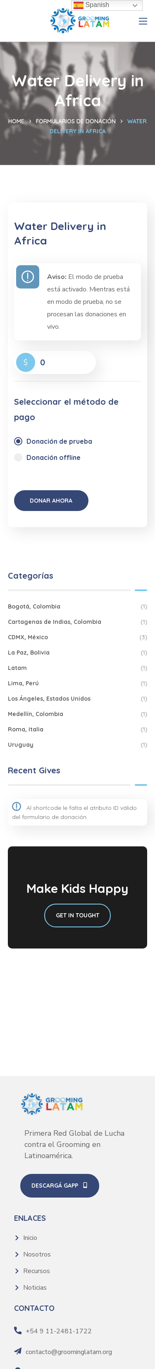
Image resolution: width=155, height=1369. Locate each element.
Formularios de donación (76, 121)
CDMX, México (78, 637)
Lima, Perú (78, 683)
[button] (59, 1186)
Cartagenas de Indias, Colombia (78, 622)
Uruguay (78, 745)
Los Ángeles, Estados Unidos (78, 699)
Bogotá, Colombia (78, 606)
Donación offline (53, 457)
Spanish (91, 5)
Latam (78, 668)
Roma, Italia (78, 729)
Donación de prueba (59, 441)
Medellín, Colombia (78, 714)
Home (16, 121)
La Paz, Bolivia (78, 652)
